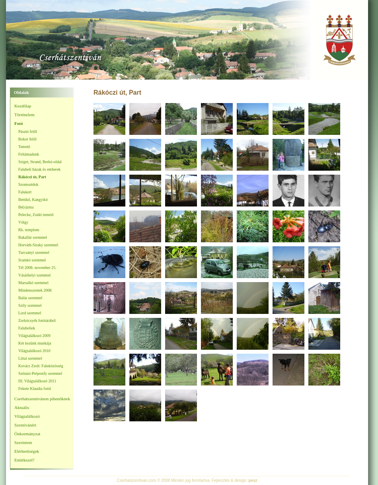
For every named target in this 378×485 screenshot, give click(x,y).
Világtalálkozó (27, 416)
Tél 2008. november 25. (37, 267)
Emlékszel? (24, 460)
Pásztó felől (27, 131)
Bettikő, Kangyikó (33, 199)
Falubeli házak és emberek (39, 169)
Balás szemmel (30, 298)
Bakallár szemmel (32, 237)
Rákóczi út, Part (32, 177)
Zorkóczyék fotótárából (37, 320)
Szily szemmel (30, 305)
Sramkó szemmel (32, 260)
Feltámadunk (28, 154)
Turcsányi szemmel (33, 252)
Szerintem (23, 442)
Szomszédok (28, 184)
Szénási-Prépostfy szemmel (40, 373)
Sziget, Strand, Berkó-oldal (40, 162)
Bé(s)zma (25, 207)
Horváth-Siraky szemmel (38, 245)
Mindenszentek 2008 (35, 290)
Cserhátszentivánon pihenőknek (42, 398)
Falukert (24, 192)
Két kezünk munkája (34, 343)
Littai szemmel (30, 358)
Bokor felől (27, 139)
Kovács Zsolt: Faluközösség (40, 366)
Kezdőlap (22, 105)
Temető (24, 146)
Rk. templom (28, 230)
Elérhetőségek (26, 451)
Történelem (24, 114)
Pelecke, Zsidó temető (36, 214)
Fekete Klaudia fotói (34, 388)
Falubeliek (26, 328)
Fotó (18, 123)
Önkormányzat (27, 433)
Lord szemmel (29, 313)
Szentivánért (25, 425)
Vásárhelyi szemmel (34, 275)
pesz (252, 480)
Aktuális (21, 407)
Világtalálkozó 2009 (34, 335)
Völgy (23, 222)
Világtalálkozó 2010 (34, 351)
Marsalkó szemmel (33, 282)
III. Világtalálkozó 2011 (37, 381)
